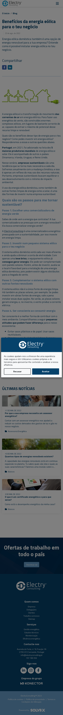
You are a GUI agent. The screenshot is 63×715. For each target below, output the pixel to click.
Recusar (17, 371)
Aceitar (45, 371)
